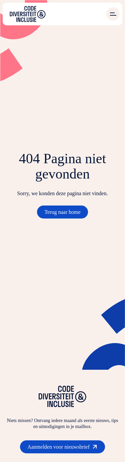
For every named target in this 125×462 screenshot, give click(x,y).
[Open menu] (113, 14)
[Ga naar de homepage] (27, 14)
